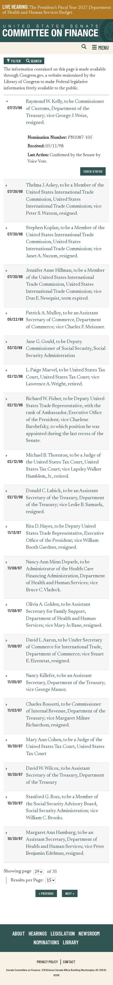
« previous (46, 893)
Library (71, 942)
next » (69, 893)
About (18, 933)
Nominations (46, 942)
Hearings (38, 933)
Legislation (63, 933)
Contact (69, 962)
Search (34, 61)
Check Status (92, 171)
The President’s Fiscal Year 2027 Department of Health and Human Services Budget (56, 10)
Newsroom (89, 933)
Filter (13, 61)
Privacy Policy (47, 962)
